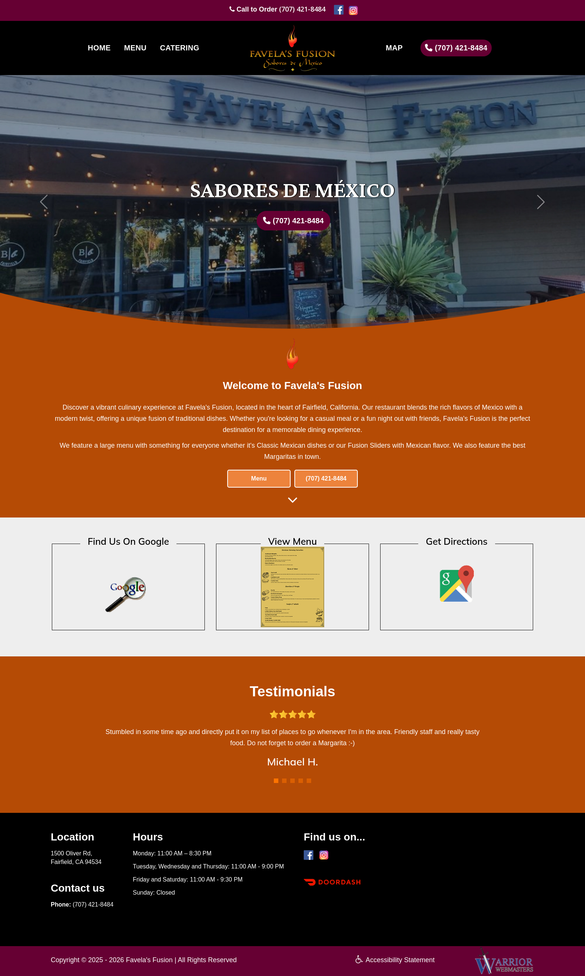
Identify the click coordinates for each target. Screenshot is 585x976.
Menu (259, 478)
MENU (135, 48)
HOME (99, 48)
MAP (394, 48)
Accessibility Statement (395, 960)
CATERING (179, 48)
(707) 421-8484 (302, 8)
